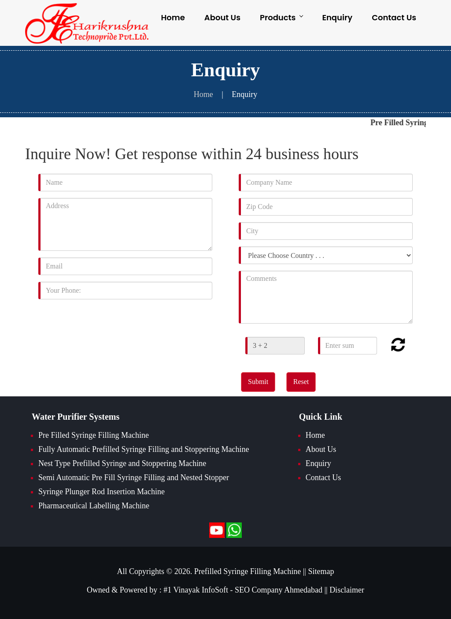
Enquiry (337, 17)
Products (281, 17)
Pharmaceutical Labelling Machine (93, 505)
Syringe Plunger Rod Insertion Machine (101, 491)
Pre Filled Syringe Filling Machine (93, 435)
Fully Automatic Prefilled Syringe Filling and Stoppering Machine (143, 449)
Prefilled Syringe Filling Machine (247, 571)
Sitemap (321, 571)
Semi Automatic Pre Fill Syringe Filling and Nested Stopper (133, 477)
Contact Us (394, 17)
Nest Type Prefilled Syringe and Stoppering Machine (122, 463)
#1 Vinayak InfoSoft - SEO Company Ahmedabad (242, 589)
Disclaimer (346, 589)
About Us (222, 17)
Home (173, 17)
